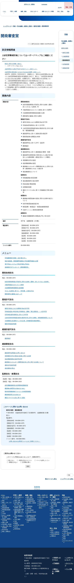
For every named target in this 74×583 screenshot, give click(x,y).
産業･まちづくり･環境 (48, 11)
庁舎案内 (56, 556)
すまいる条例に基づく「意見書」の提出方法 (19, 291)
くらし (4, 11)
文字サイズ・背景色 (29, 4)
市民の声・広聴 (67, 511)
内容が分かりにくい (25, 460)
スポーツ (41, 492)
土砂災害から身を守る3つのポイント (22, 69)
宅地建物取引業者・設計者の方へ (15, 258)
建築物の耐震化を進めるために (15, 388)
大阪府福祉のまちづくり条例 (14, 285)
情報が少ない (13, 462)
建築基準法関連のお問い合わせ (15, 353)
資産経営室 (65, 68)
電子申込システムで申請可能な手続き (17, 264)
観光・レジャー (43, 494)
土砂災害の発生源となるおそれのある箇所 (24, 72)
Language (44, 4)
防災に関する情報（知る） (13, 64)
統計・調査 (66, 527)
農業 (52, 500)
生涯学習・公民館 (19, 518)
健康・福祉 (24, 11)
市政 (68, 11)
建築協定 (8, 338)
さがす (60, 7)
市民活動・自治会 (6, 517)
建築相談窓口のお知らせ (13, 394)
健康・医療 (29, 490)
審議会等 (65, 524)
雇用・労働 (54, 498)
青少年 (16, 519)
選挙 (64, 529)
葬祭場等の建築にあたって (13, 294)
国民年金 (4, 498)
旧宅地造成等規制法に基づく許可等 (16, 314)
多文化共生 (5, 522)
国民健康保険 (5, 500)
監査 (64, 531)
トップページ (7, 26)
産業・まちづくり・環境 (55, 489)
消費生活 (53, 529)
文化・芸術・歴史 (43, 490)
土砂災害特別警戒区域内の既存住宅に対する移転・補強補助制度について (28, 317)
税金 (3, 493)
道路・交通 (54, 506)
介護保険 (29, 501)
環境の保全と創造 (55, 511)
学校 (15, 514)
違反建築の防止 (10, 368)
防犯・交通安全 (55, 525)
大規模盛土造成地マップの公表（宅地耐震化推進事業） (23, 321)
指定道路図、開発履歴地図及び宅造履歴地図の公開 (21, 261)
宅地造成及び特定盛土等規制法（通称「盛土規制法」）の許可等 (26, 311)
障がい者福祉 (30, 503)
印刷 (69, 475)
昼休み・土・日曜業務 (55, 564)
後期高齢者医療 (6, 502)
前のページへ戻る (51, 479)
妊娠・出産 (17, 493)
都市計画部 (37, 26)
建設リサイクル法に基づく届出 (15, 397)
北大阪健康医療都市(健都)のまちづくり (31, 513)
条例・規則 (66, 513)
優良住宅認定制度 (10, 365)
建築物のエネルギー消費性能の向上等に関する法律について (24, 362)
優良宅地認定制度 (10, 324)
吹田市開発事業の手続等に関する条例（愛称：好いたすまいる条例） (27, 281)
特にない (11, 460)
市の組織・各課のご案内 (24, 26)
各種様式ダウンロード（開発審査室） (17, 267)
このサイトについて (69, 552)
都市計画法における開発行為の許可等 (17, 308)
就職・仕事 (5, 515)
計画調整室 (65, 56)
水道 (3, 504)
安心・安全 (60, 11)
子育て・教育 (13, 11)
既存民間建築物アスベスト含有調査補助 (18, 391)
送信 (27, 466)
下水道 (4, 506)
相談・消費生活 (6, 524)
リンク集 (69, 562)
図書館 (16, 516)
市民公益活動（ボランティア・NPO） (43, 499)
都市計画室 (65, 52)
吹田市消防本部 (55, 527)
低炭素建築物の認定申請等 (13, 359)
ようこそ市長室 (67, 498)
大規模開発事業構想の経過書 (14, 288)
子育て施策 (17, 512)
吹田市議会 (66, 500)
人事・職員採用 (67, 526)
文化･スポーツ (34, 11)
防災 (52, 523)
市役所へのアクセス (56, 552)
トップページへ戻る (66, 479)
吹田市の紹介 (66, 490)
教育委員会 (17, 521)
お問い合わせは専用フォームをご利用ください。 (25, 441)
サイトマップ (69, 557)
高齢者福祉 (29, 499)
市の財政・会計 (67, 506)
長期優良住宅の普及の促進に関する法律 (18, 356)
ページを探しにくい (42, 460)
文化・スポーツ (42, 488)
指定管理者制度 (67, 522)
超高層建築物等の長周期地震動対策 (16, 385)
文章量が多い (26, 462)
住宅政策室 (65, 64)
